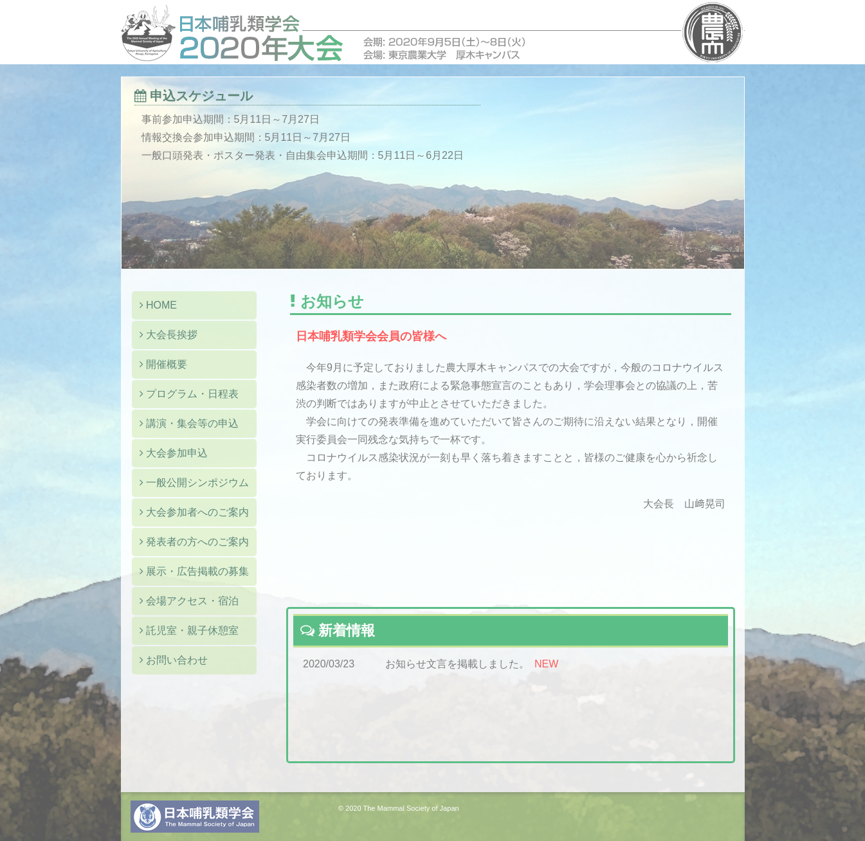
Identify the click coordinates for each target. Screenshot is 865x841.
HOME (158, 305)
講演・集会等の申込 (189, 423)
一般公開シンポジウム (194, 482)
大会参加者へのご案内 (194, 512)
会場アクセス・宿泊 (189, 600)
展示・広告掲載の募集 (194, 571)
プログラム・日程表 (189, 393)
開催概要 (163, 364)
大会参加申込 (174, 453)
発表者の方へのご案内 (194, 541)
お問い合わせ (174, 660)
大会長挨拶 (168, 334)
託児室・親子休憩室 (189, 630)
